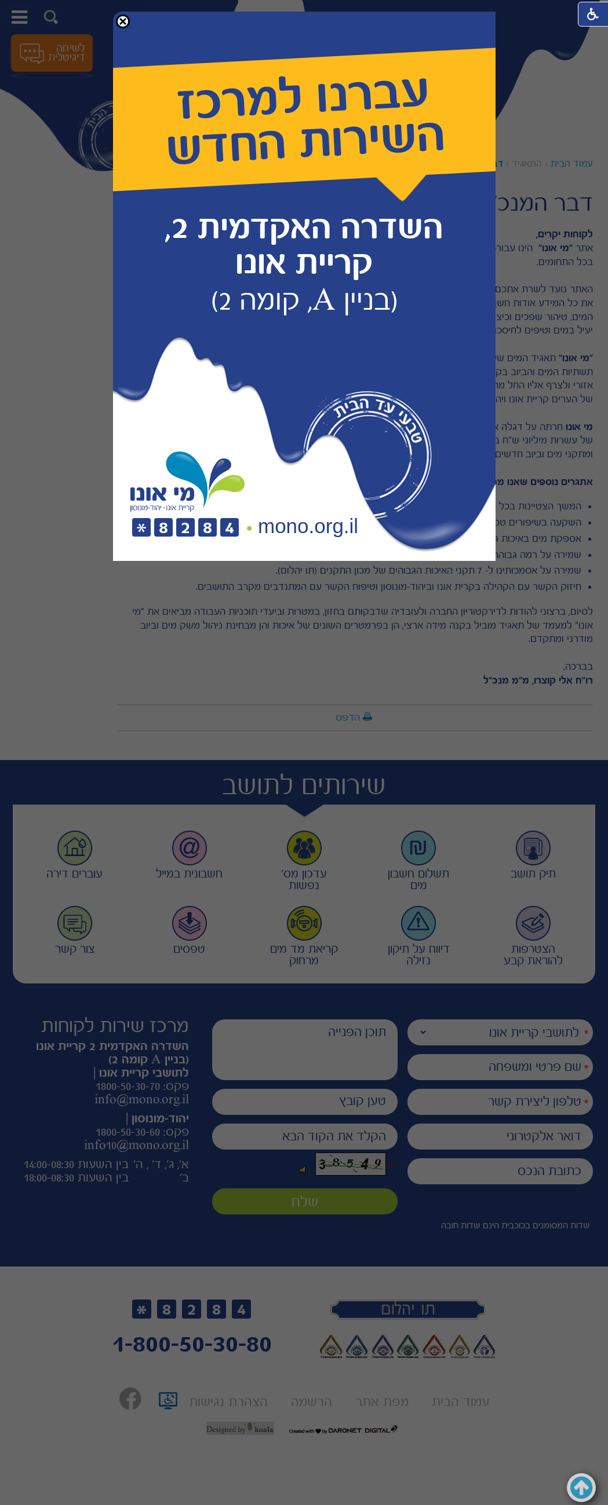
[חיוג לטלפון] (185, 528)
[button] (123, 21)
